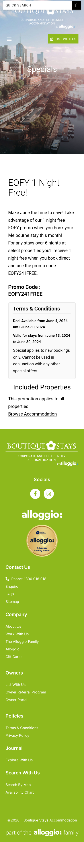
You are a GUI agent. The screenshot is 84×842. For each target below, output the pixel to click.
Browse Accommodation (32, 414)
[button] (9, 39)
